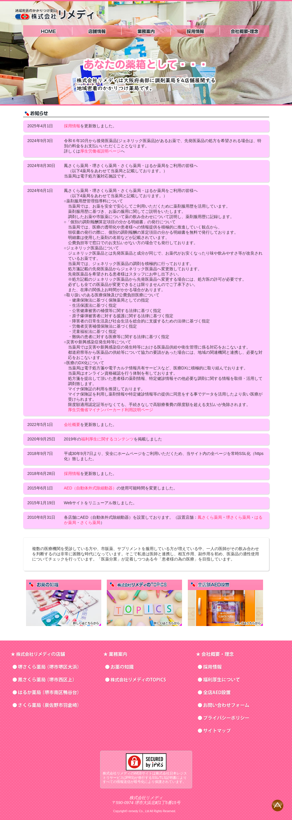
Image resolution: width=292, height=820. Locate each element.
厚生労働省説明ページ (100, 151)
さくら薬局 (90, 522)
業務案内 (146, 31)
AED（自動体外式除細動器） (90, 488)
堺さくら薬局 (238, 517)
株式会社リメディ (54, 14)
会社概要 (72, 424)
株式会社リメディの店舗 (97, 31)
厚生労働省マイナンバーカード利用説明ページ (110, 409)
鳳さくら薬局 (210, 517)
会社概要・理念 (244, 31)
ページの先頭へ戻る (277, 805)
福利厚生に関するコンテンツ (107, 439)
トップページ (47, 31)
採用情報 (195, 31)
